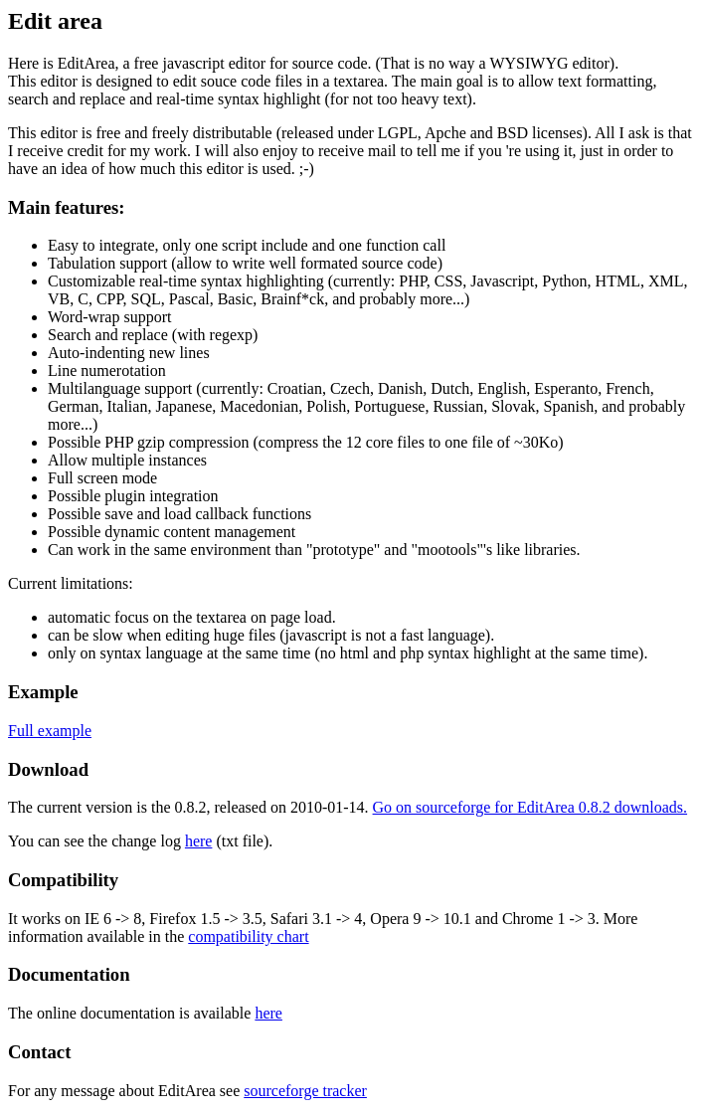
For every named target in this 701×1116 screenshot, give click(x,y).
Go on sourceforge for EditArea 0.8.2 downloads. (530, 807)
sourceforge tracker (305, 1090)
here (199, 841)
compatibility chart (248, 936)
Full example (49, 730)
